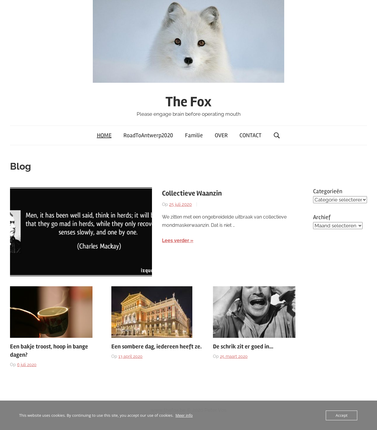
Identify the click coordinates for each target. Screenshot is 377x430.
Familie (194, 135)
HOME (104, 135)
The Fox (188, 101)
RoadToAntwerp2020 (148, 135)
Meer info (184, 415)
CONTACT (250, 135)
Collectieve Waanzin (192, 193)
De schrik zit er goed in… (243, 346)
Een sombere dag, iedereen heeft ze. (156, 346)
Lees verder (175, 240)
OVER (221, 135)
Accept (341, 415)
